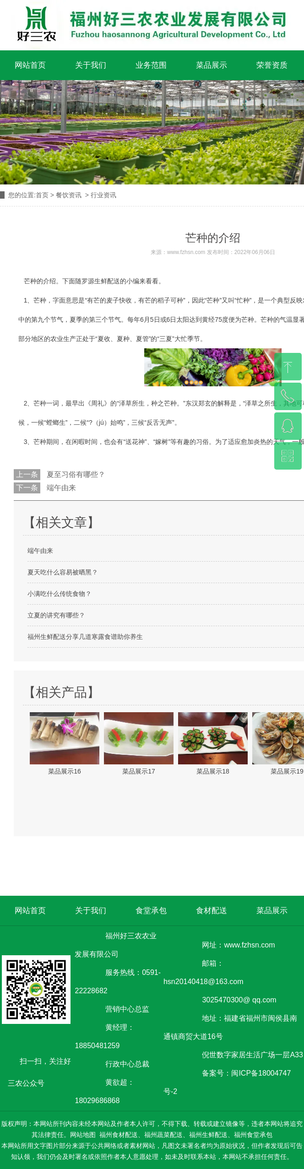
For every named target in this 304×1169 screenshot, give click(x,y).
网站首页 (30, 65)
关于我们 (90, 65)
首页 (42, 195)
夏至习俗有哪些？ (75, 474)
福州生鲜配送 (208, 1134)
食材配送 (211, 910)
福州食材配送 (118, 1134)
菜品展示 (211, 65)
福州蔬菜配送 (163, 1134)
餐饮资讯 (68, 195)
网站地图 (83, 1134)
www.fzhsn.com (186, 252)
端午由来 (60, 488)
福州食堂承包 (253, 1134)
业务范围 (151, 65)
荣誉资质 (272, 65)
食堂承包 (151, 910)
